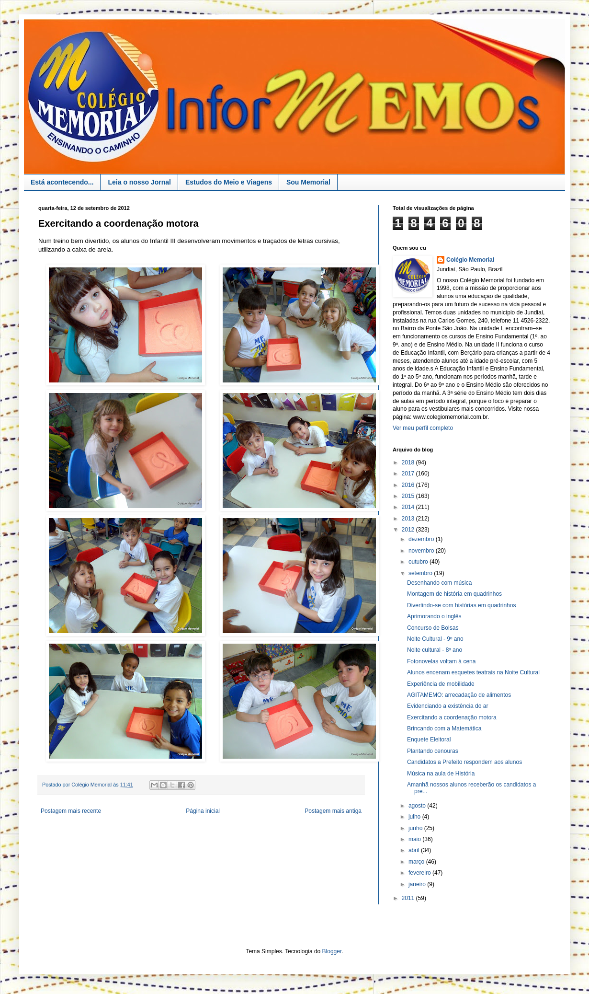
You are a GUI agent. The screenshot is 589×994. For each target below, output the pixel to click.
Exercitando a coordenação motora (452, 717)
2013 (409, 518)
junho (416, 828)
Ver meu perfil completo (423, 428)
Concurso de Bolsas (432, 627)
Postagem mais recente (71, 811)
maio (415, 839)
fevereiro (420, 872)
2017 (409, 473)
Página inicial (203, 811)
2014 (409, 507)
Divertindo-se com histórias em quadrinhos (461, 605)
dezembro (422, 539)
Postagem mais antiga (333, 811)
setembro (421, 573)
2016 (409, 485)
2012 (409, 529)
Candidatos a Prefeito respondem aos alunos (464, 762)
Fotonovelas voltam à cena (441, 661)
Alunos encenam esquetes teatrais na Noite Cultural (473, 672)
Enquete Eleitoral (429, 739)
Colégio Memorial (470, 259)
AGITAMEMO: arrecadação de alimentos (459, 695)
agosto (417, 805)
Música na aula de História (441, 773)
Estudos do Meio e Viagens (228, 182)
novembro (422, 550)
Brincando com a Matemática (444, 728)
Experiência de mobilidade (441, 684)
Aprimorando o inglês (434, 616)
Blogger (332, 951)
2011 (409, 898)
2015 (409, 496)
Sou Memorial (308, 182)
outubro (419, 561)
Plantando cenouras (432, 751)
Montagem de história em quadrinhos (454, 593)
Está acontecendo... (62, 182)
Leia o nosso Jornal (139, 182)
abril (414, 850)
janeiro (417, 884)
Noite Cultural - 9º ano (435, 639)
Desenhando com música (439, 582)
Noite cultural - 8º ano (434, 650)
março (417, 861)
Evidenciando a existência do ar (447, 706)
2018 (409, 462)
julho (415, 816)
